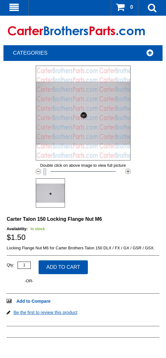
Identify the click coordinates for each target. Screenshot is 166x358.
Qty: (10, 265)
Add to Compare (33, 301)
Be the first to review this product (45, 312)
